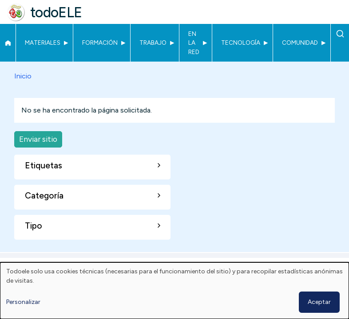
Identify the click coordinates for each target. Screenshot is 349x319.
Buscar (340, 33)
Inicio (8, 43)
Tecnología (240, 42)
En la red (193, 42)
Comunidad (300, 42)
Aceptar (319, 302)
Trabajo (153, 42)
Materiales (42, 42)
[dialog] (174, 290)
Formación (100, 42)
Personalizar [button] (23, 302)
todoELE (56, 12)
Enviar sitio (38, 139)
